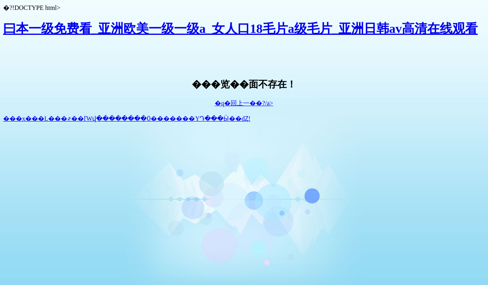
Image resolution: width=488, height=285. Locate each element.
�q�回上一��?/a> (244, 103)
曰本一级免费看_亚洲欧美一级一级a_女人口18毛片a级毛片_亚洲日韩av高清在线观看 (240, 28)
